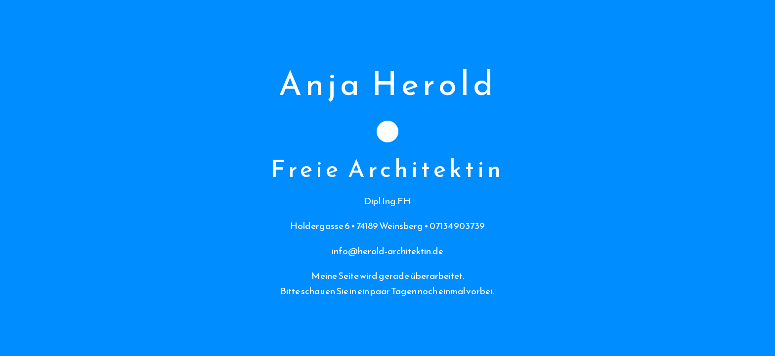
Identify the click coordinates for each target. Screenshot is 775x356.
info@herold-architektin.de (387, 251)
